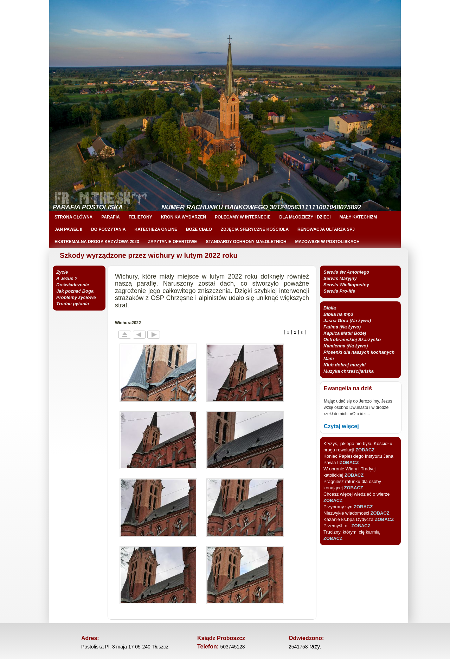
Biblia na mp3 (338, 314)
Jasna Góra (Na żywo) (347, 320)
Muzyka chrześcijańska (348, 371)
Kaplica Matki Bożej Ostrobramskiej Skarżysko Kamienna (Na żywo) (352, 339)
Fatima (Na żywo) (342, 327)
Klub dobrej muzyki (344, 364)
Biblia (329, 308)
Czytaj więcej (341, 426)
